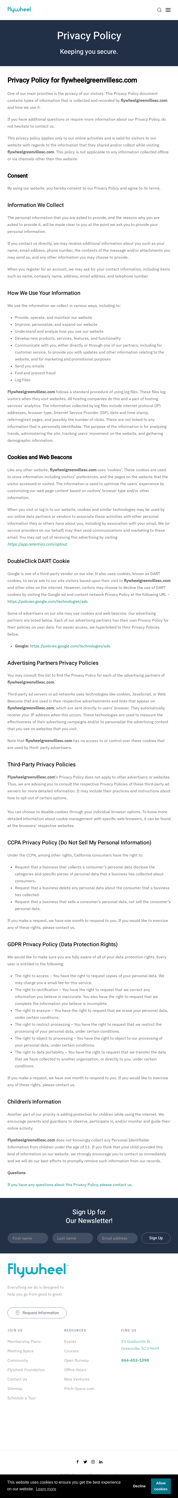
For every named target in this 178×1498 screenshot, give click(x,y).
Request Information (37, 1313)
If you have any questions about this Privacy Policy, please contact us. (70, 1184)
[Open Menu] (168, 10)
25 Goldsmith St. (136, 1341)
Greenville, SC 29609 (140, 1348)
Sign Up (156, 1238)
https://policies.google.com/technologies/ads (47, 601)
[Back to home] (19, 10)
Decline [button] (139, 1486)
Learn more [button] (46, 1489)
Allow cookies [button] (161, 1486)
